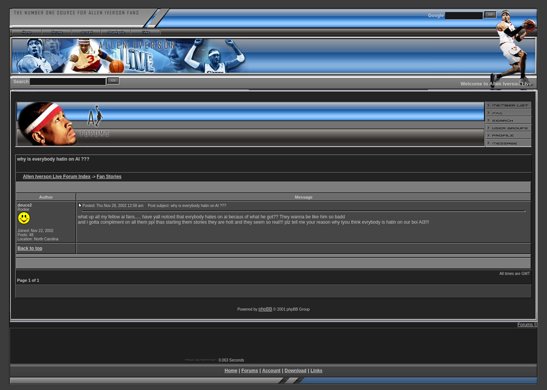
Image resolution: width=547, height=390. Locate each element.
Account (271, 370)
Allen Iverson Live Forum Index (56, 176)
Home (230, 370)
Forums (249, 370)
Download (295, 370)
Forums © (527, 324)
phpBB (265, 309)
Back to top (29, 248)
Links (316, 370)
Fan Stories (108, 176)
